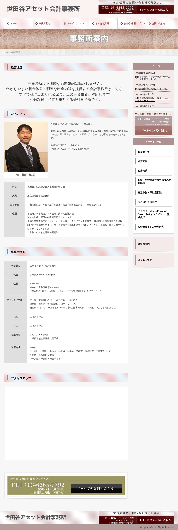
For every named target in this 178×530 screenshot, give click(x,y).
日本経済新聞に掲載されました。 (151, 88)
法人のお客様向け (147, 201)
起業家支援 (144, 152)
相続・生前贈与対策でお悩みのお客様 (154, 182)
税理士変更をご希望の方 (151, 226)
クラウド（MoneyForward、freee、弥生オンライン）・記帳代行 (154, 214)
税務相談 (142, 170)
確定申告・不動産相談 (150, 192)
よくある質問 (145, 259)
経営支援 (142, 161)
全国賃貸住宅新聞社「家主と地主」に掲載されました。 (152, 99)
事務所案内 (144, 244)
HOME (7, 52)
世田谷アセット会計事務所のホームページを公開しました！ (152, 77)
